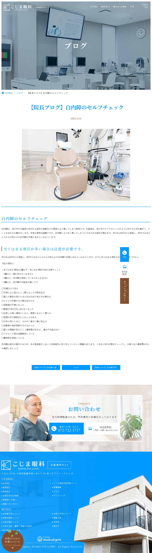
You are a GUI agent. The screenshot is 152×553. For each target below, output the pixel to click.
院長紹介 (7, 491)
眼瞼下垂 (57, 517)
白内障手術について (12, 513)
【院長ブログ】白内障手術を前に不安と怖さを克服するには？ (106, 367)
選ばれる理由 (120, 6)
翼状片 (56, 526)
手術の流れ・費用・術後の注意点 (17, 526)
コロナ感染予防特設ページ (65, 483)
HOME (94, 6)
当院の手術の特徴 (11, 495)
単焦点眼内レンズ (11, 518)
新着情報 (57, 487)
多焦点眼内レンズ (11, 522)
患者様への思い (10, 499)
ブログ (19, 93)
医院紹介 (7, 487)
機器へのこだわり (11, 504)
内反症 (56, 521)
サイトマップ (59, 495)
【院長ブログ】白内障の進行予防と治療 (46, 367)
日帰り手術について (62, 513)
